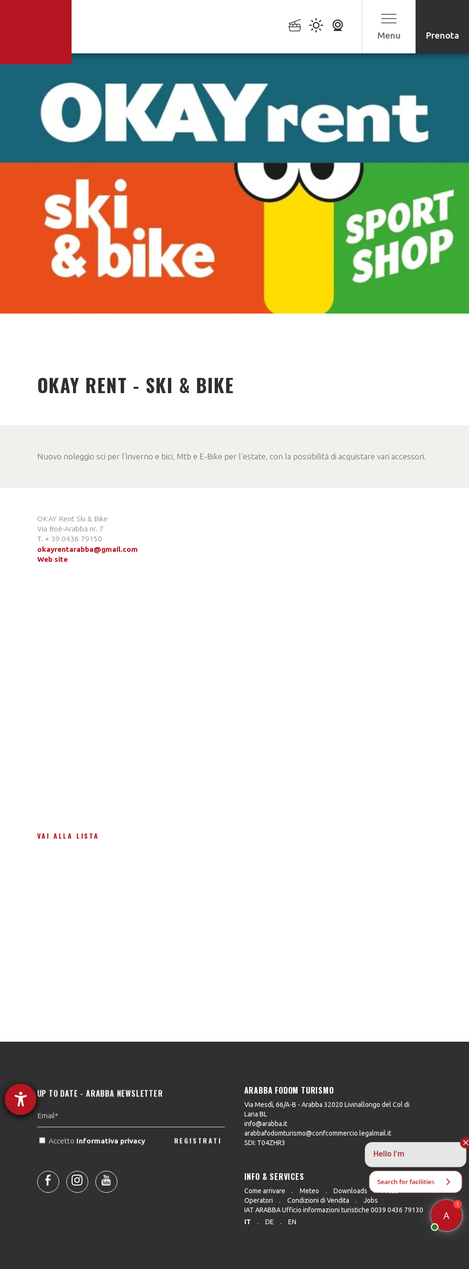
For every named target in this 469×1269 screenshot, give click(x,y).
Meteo (309, 1191)
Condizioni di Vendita (318, 1200)
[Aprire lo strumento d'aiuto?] (20, 1099)
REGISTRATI (198, 1159)
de (269, 1222)
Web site (52, 559)
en (292, 1222)
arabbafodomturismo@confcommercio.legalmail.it (317, 1133)
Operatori (258, 1200)
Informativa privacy (111, 1160)
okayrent (53, 549)
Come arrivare (264, 1191)
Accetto (93, 1160)
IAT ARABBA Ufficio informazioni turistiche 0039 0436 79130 (333, 1210)
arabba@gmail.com (103, 549)
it (247, 1222)
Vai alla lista (68, 836)
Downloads (350, 1191)
